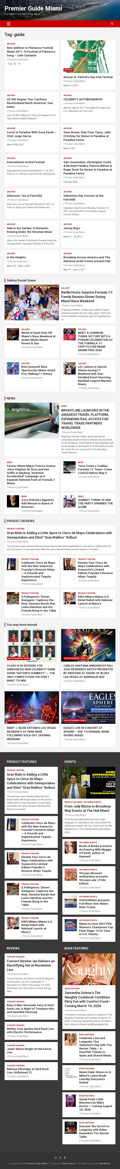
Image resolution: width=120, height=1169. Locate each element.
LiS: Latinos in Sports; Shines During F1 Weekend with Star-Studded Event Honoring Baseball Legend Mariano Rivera (94, 375)
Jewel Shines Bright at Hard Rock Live (29, 1050)
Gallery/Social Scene (21, 280)
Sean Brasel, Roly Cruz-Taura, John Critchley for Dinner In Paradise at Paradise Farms (87, 136)
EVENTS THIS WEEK (73, 802)
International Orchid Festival (26, 162)
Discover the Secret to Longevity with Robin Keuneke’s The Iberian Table (94, 1131)
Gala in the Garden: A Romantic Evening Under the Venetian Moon (29, 230)
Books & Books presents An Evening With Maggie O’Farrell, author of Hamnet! (95, 851)
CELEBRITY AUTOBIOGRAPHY (83, 99)
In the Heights (16, 257)
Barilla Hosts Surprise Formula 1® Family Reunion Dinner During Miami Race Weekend (87, 296)
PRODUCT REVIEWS (20, 521)
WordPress (104, 1163)
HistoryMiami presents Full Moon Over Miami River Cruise (94, 903)
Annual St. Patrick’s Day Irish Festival (88, 77)
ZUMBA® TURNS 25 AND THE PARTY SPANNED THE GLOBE (95, 503)
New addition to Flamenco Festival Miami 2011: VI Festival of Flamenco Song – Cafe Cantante (31, 51)
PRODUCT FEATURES (22, 762)
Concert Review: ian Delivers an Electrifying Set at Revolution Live (31, 965)
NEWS (11, 398)
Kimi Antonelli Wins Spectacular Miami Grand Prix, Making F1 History (38, 370)
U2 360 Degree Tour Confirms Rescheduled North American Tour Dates (30, 103)
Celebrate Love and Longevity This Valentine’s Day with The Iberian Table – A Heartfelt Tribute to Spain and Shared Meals (95, 1046)
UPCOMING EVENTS (92, 802)
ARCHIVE (11, 44)
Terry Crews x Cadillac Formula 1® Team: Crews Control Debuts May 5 (95, 469)
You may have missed (22, 625)
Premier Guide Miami (33, 8)
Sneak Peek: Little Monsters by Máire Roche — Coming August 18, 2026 (95, 1104)
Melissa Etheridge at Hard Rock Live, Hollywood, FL (28, 1070)
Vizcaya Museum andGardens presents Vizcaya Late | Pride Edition (93, 878)
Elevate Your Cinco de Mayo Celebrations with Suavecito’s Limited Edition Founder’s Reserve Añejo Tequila (95, 569)
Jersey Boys (71, 228)
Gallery (65, 288)
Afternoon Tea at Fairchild (24, 195)
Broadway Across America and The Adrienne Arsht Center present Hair (87, 259)
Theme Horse (68, 1163)
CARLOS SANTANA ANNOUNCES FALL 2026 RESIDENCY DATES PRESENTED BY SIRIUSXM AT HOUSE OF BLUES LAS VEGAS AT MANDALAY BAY (88, 671)
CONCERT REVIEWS (15, 957)
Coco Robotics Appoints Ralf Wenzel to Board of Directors (37, 503)
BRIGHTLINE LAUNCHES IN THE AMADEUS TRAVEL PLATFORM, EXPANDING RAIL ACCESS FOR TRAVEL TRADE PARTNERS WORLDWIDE (85, 419)
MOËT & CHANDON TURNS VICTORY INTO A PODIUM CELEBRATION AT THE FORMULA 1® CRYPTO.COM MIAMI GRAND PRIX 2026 (95, 341)
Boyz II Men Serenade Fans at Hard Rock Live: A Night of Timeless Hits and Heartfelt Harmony (30, 1008)
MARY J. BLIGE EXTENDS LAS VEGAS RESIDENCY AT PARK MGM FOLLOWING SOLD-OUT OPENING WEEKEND (31, 733)
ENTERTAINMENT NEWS (18, 658)
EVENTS (70, 762)
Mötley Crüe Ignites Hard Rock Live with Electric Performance (30, 1030)
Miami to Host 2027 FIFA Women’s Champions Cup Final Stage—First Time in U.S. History (96, 929)
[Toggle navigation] (9, 23)
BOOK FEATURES (76, 948)
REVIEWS (13, 948)
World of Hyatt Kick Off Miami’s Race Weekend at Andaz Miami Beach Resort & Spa (38, 338)
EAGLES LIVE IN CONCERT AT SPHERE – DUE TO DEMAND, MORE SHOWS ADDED (86, 731)
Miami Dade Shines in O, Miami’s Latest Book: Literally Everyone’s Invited (95, 1077)
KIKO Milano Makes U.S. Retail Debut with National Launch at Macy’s (95, 600)
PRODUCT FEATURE (15, 529)
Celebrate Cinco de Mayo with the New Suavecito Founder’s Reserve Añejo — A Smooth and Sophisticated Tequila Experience (38, 571)
